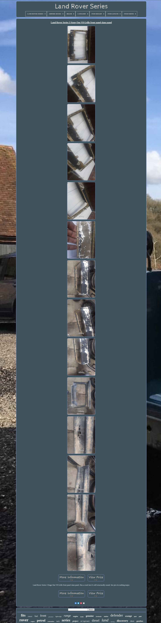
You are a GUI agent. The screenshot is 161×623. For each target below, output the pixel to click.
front (43, 615)
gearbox (140, 621)
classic (30, 616)
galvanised (50, 616)
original (85, 621)
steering (113, 621)
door (132, 621)
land (105, 620)
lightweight (58, 616)
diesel (96, 620)
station (106, 616)
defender (116, 615)
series (66, 620)
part (135, 616)
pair (140, 616)
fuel (36, 616)
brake (82, 616)
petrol (41, 620)
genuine (90, 616)
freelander (99, 616)
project (75, 621)
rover (23, 620)
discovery (122, 620)
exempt (128, 616)
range (67, 615)
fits (23, 615)
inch (57, 621)
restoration (51, 621)
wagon (33, 621)
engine (75, 616)
